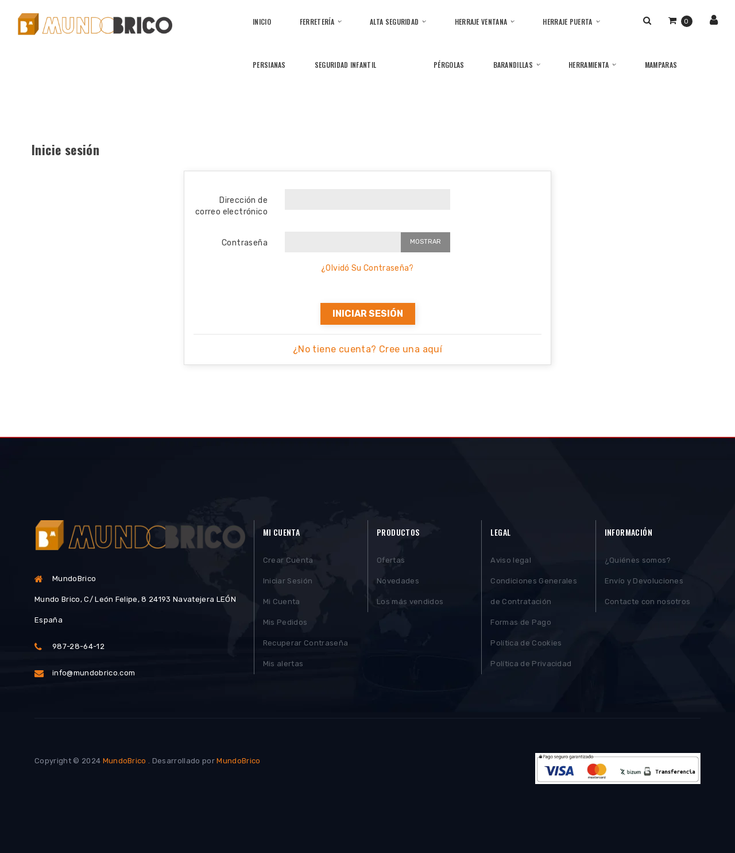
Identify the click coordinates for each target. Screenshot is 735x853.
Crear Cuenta (288, 560)
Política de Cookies (526, 643)
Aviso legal (510, 560)
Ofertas (391, 560)
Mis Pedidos (285, 622)
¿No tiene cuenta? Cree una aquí (367, 349)
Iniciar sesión (367, 313)
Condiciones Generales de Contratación (533, 591)
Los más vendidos (410, 601)
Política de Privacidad (530, 663)
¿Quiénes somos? (638, 560)
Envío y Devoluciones (644, 581)
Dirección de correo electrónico (231, 206)
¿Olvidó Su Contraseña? (367, 268)
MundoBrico (124, 760)
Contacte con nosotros (648, 601)
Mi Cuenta (281, 601)
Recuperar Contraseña (306, 643)
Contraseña (245, 243)
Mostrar (425, 241)
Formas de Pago (520, 622)
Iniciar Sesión (288, 581)
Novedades (398, 581)
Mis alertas (283, 663)
